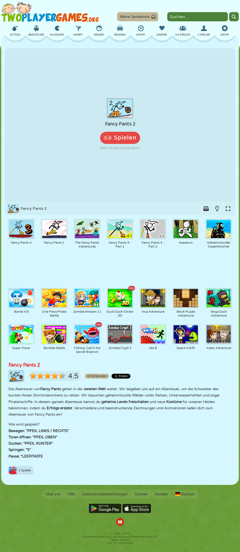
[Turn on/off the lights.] (217, 208)
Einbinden (97, 376)
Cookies (141, 494)
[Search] (234, 16)
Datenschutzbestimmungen (105, 494)
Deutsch (185, 494)
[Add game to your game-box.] (206, 208)
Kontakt (161, 494)
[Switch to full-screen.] (228, 208)
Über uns (52, 494)
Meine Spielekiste (138, 17)
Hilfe (71, 494)
